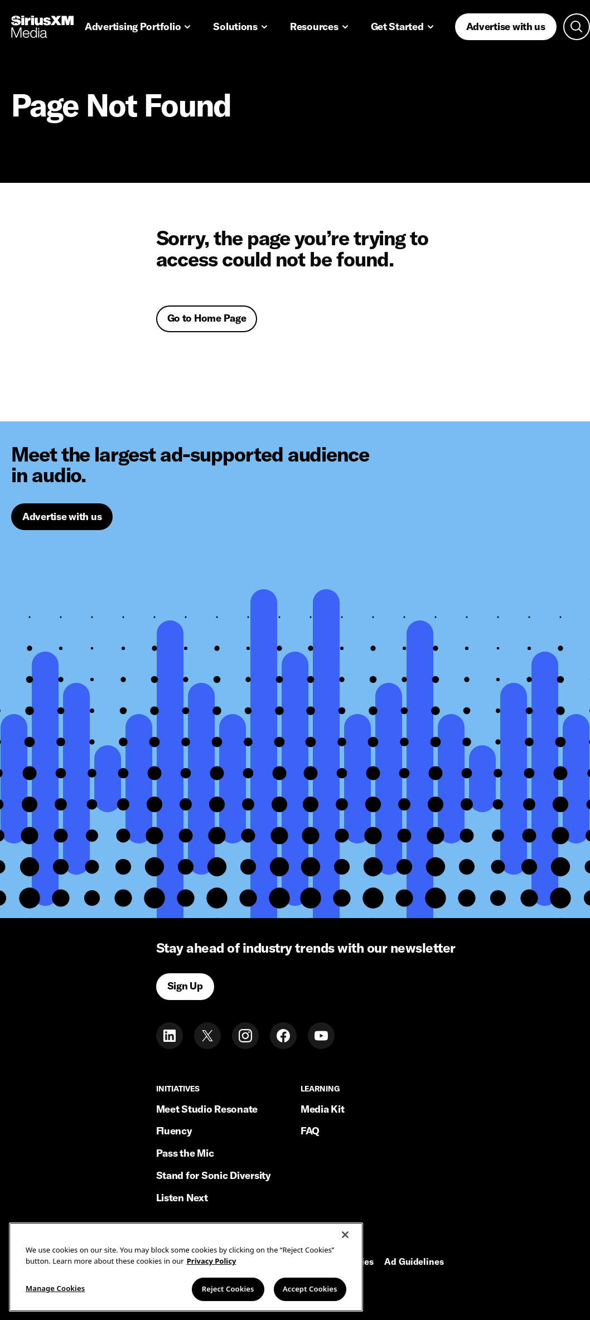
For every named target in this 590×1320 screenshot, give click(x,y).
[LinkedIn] (169, 1035)
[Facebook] (283, 1035)
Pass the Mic (185, 1153)
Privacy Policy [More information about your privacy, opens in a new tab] (211, 1274)
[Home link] (42, 27)
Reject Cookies (228, 1302)
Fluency (174, 1130)
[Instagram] (245, 1035)
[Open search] (576, 26)
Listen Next (182, 1197)
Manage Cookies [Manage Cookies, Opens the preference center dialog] (55, 1302)
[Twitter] (207, 1035)
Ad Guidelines (413, 1262)
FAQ (310, 1130)
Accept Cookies (310, 1302)
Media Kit (323, 1109)
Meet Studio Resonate (207, 1109)
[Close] (345, 1248)
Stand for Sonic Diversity (213, 1175)
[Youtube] (321, 1035)
